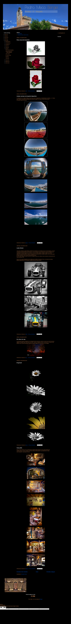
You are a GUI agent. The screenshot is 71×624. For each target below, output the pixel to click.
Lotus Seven (20, 248)
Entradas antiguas (51, 571)
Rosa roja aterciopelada (23, 40)
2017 (6, 34)
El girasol (19, 362)
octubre (7, 44)
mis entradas (20, 33)
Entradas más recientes (22, 571)
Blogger (41, 599)
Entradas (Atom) (24, 574)
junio (7, 45)
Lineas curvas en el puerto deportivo (27, 96)
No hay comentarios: (32, 242)
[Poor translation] (4, 607)
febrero (7, 61)
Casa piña (19, 447)
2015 (6, 37)
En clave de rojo (21, 339)
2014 (6, 38)
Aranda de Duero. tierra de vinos (23, 34)
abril (6, 48)
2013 (6, 40)
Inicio (37, 571)
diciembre (7, 41)
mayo (7, 47)
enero (7, 62)
